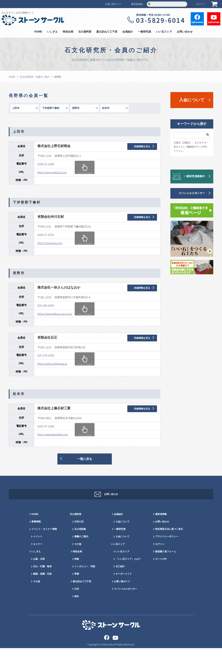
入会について (192, 100)
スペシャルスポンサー (192, 193)
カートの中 (161, 573)
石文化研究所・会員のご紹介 (35, 76)
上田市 (15, 108)
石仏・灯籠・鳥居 (42, 580)
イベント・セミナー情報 (44, 543)
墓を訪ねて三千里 (106, 31)
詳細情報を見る (142, 146)
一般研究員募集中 (194, 176)
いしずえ (52, 31)
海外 (76, 610)
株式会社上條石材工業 (53, 408)
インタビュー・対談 (84, 580)
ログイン (201, 4)
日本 (76, 603)
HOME (38, 31)
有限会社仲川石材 (50, 217)
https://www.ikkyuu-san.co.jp (54, 314)
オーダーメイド (124, 587)
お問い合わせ (185, 31)
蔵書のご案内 (81, 550)
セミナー (37, 558)
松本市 (106, 108)
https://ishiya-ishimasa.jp (52, 364)
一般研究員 (144, 31)
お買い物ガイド (113, 4)
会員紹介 (127, 31)
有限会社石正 (47, 337)
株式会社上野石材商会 (53, 146)
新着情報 (36, 535)
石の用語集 (80, 543)
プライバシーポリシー (166, 550)
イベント (37, 550)
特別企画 (68, 31)
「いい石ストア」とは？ (128, 573)
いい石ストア (164, 31)
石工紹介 (120, 580)
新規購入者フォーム (165, 565)
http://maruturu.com (49, 243)
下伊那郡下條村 (50, 108)
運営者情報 (137, 4)
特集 (76, 573)
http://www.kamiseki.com (52, 434)
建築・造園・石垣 (42, 587)
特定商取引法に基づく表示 (169, 543)
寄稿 (76, 587)
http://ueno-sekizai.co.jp (52, 172)
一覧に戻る (84, 459)
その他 (36, 595)
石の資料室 (84, 31)
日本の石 (79, 535)
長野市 (75, 108)
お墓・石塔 (39, 573)
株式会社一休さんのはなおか (58, 287)
